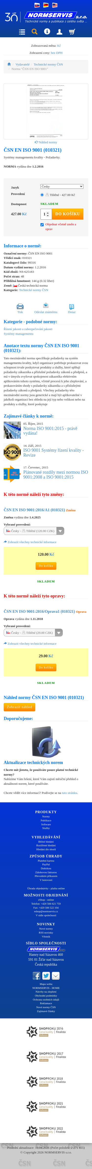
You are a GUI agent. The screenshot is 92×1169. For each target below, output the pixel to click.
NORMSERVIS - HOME (46, 987)
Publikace (46, 820)
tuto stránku (69, 793)
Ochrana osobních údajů (46, 999)
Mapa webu (46, 983)
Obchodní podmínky (46, 995)
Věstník (46, 936)
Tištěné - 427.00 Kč (60, 195)
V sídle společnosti (46, 915)
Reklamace (46, 1003)
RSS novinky (46, 932)
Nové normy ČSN (46, 1007)
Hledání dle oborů (46, 849)
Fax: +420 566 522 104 (46, 907)
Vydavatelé (22, 64)
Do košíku (67, 214)
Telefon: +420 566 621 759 (46, 903)
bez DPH (57, 53)
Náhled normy (46, 142)
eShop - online (46, 899)
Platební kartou (46, 860)
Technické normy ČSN (48, 64)
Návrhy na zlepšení (46, 991)
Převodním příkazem (46, 875)
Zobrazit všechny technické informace (30, 542)
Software (46, 824)
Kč (59, 45)
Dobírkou (46, 868)
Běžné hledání (46, 841)
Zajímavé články (46, 1011)
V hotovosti (46, 879)
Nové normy (46, 928)
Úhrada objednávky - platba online (46, 888)
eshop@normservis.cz (46, 911)
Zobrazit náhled (19, 707)
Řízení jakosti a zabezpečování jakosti (28, 329)
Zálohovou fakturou (46, 872)
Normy (46, 816)
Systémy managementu (18, 334)
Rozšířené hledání (46, 845)
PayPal (46, 864)
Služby (46, 828)
